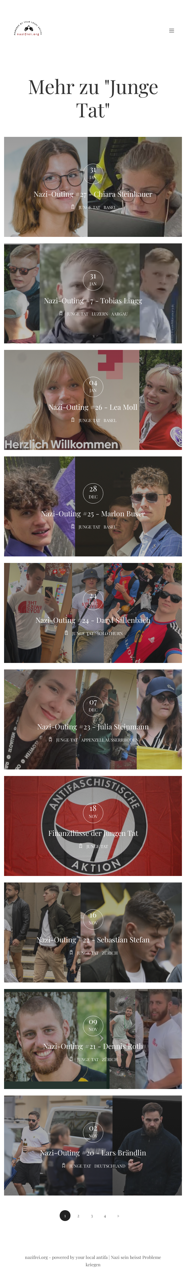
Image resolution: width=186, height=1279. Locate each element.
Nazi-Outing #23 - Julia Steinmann (93, 726)
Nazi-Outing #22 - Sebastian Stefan (93, 939)
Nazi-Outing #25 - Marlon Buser (93, 513)
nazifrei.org (36, 1257)
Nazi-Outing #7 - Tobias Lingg (93, 300)
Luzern (100, 314)
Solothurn (110, 633)
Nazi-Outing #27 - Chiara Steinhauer (93, 194)
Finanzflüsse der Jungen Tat (93, 833)
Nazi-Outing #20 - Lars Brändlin (93, 1152)
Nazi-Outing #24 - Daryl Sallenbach (93, 620)
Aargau (119, 314)
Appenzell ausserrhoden (110, 740)
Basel (109, 207)
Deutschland (110, 1166)
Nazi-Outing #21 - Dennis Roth (93, 1046)
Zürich (110, 953)
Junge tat (89, 207)
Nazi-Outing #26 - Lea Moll (93, 407)
